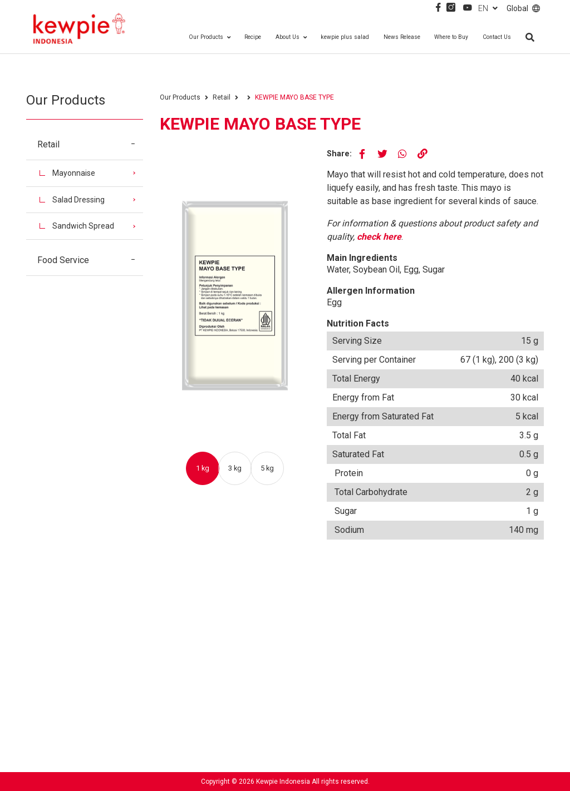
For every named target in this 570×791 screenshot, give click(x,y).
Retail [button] (89, 144)
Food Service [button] (89, 260)
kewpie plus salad (345, 37)
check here (379, 236)
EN (488, 8)
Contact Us (497, 37)
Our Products (209, 37)
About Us (291, 37)
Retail (221, 97)
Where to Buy (451, 37)
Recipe (252, 37)
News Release (402, 37)
